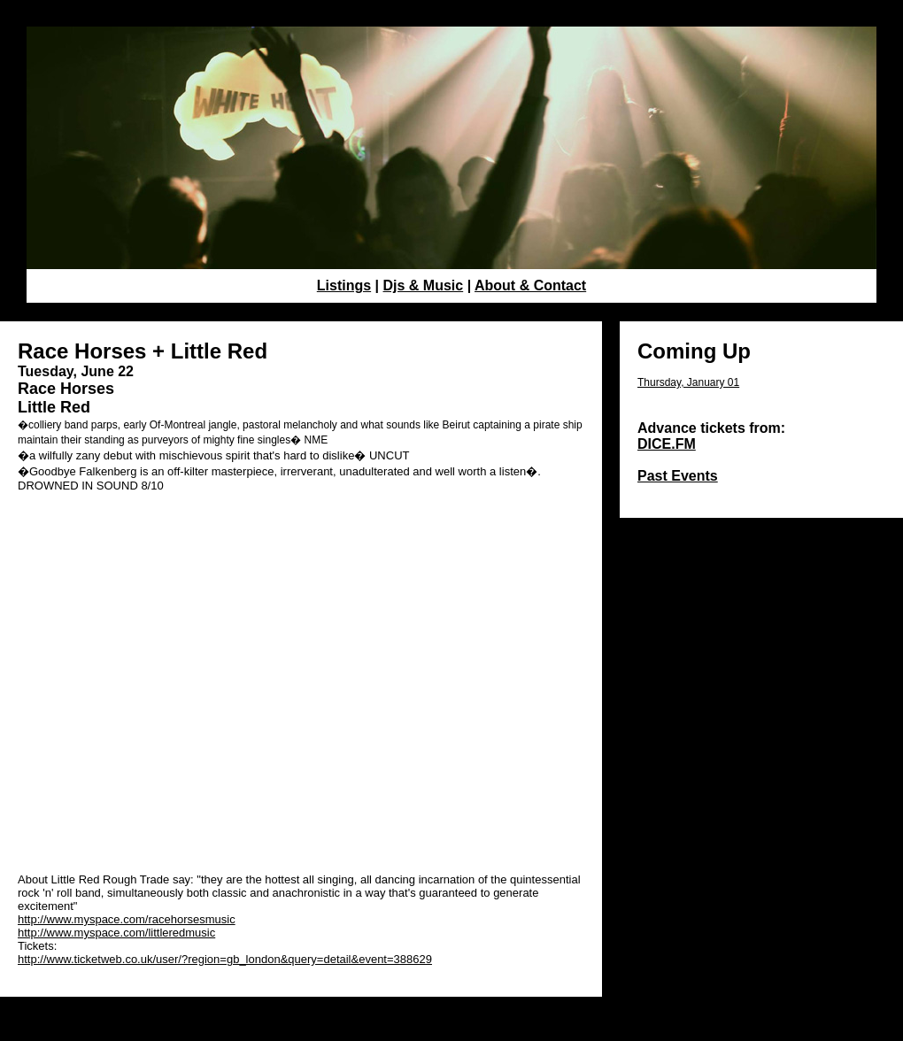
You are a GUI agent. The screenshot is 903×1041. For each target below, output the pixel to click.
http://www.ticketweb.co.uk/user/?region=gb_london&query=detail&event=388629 (225, 959)
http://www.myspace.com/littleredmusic (116, 932)
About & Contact (530, 285)
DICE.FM (666, 443)
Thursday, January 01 (688, 382)
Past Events (677, 475)
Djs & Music (423, 285)
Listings (344, 285)
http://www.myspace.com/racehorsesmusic (126, 919)
